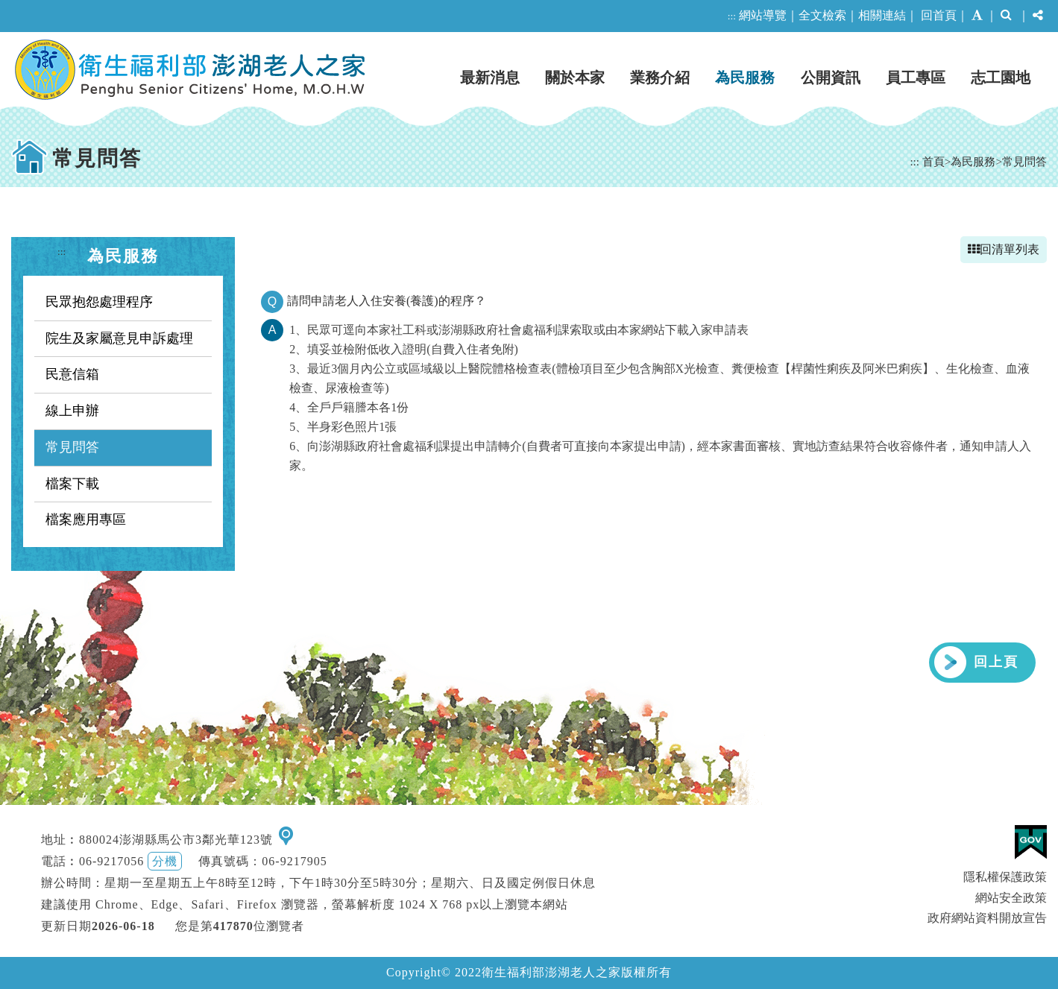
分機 (164, 861)
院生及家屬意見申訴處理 (119, 338)
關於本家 (575, 77)
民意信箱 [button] (72, 374)
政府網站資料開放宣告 (987, 917)
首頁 (933, 161)
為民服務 (745, 77)
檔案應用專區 (85, 519)
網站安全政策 (1011, 897)
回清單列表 (1003, 249)
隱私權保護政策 (1005, 876)
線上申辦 (72, 410)
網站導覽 (763, 15)
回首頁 (939, 15)
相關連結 (882, 15)
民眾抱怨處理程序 (99, 301)
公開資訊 (830, 77)
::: (732, 16)
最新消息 (490, 77)
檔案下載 (72, 483)
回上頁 (996, 661)
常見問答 (1024, 161)
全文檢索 (822, 15)
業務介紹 (660, 77)
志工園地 (1000, 77)
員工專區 (915, 77)
